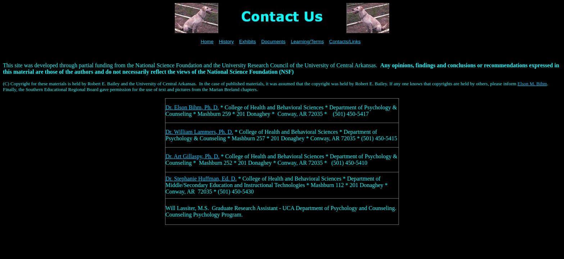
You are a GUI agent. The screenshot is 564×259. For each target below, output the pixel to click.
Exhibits (247, 41)
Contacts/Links (344, 41)
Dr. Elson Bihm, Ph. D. (192, 107)
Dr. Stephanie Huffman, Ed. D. (201, 179)
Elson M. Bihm (532, 83)
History (226, 41)
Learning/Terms (307, 41)
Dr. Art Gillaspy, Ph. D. (192, 156)
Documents (273, 41)
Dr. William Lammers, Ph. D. (199, 132)
